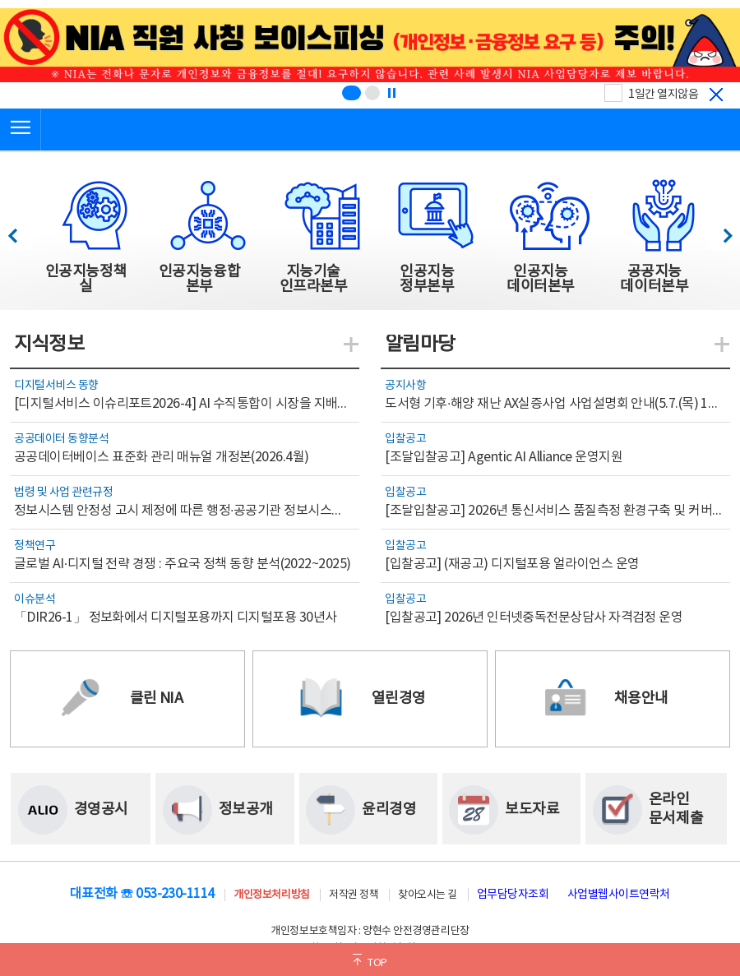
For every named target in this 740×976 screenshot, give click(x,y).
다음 (719, 231)
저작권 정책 (353, 895)
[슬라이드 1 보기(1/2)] (351, 93)
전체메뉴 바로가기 (0, 0)
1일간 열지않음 (663, 94)
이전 (20, 231)
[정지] (391, 93)
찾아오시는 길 (427, 895)
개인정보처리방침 (271, 895)
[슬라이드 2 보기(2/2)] (372, 93)
